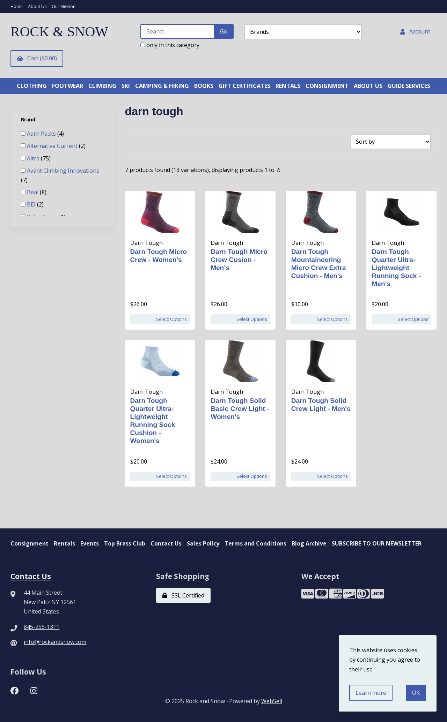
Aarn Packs (42, 133)
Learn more (371, 693)
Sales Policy (203, 543)
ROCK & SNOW (59, 31)
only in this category (169, 45)
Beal (33, 192)
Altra (34, 158)
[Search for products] (177, 31)
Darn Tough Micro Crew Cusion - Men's (239, 259)
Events (89, 543)
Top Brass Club (124, 543)
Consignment (29, 543)
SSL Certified (183, 595)
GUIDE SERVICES (409, 86)
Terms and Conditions (255, 543)
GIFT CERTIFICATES (244, 86)
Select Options (171, 319)
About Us (37, 6)
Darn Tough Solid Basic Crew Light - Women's (240, 408)
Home (16, 6)
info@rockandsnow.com (55, 642)
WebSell (271, 701)
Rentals (64, 543)
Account (415, 31)
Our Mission (63, 6)
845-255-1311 (41, 627)
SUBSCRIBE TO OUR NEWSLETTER (377, 543)
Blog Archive (309, 543)
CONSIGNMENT (327, 86)
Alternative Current (53, 146)
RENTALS (288, 86)
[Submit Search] (224, 31)
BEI (32, 204)
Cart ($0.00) (37, 58)
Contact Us (166, 543)
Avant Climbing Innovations (63, 170)
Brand (28, 119)
